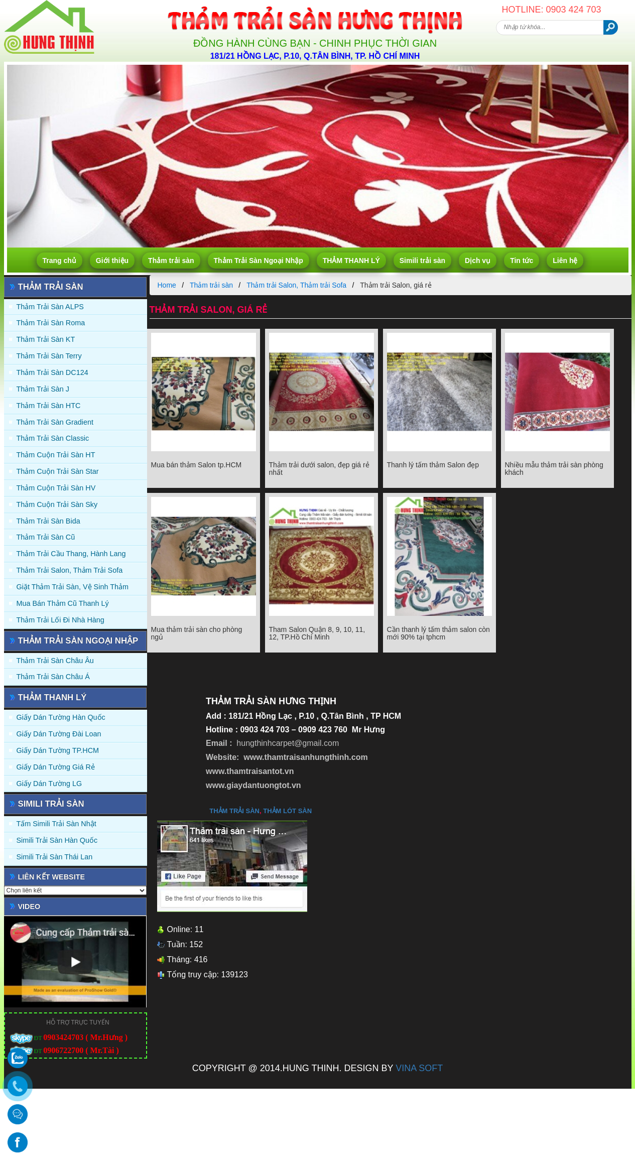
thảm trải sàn (234, 811)
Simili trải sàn (422, 260)
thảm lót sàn (287, 811)
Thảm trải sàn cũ (46, 537)
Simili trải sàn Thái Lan (55, 857)
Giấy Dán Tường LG (49, 784)
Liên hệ (565, 260)
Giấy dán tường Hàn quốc (61, 717)
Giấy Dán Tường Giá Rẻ (56, 767)
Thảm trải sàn (171, 260)
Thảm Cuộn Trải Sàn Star (58, 471)
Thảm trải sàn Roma (51, 323)
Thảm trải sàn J (43, 389)
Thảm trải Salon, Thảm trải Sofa (70, 570)
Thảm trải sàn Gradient (55, 422)
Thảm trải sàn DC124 (52, 372)
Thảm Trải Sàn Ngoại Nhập (258, 260)
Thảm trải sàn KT (46, 339)
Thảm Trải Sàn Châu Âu (55, 661)
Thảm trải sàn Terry (49, 356)
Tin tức (521, 260)
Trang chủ (59, 260)
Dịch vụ (477, 260)
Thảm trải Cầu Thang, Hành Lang (71, 554)
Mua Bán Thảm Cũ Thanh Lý (63, 603)
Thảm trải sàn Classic (53, 438)
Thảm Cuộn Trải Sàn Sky (57, 504)
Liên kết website (51, 877)
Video (29, 906)
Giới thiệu (112, 260)
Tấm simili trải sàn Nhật (56, 824)
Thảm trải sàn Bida (48, 521)
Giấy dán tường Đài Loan (59, 734)
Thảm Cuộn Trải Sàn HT (56, 455)
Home (167, 285)
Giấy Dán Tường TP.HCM (58, 750)
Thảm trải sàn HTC (49, 406)
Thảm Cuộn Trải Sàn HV (56, 488)
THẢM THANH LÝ (351, 260)
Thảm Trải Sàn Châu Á (53, 677)
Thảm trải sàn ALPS (50, 307)
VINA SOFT (419, 1068)
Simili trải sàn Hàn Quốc (57, 840)
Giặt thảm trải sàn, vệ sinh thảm (73, 587)
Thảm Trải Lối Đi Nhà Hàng (60, 620)
